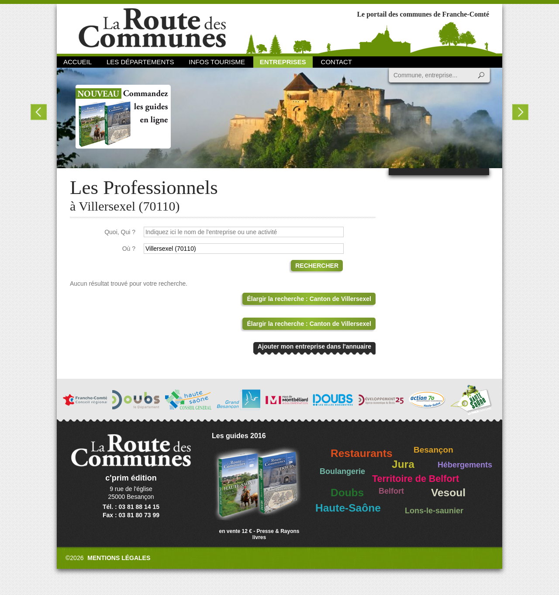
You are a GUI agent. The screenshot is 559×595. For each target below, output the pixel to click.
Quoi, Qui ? (119, 231)
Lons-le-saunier (434, 510)
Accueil (77, 62)
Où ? (128, 248)
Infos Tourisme (217, 62)
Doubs (347, 492)
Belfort (391, 491)
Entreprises (283, 62)
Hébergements (465, 464)
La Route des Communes (152, 28)
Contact (336, 62)
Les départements (140, 62)
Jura (403, 464)
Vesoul (448, 492)
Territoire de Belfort (415, 479)
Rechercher (316, 265)
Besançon (433, 449)
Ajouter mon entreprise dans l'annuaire (314, 346)
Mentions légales (118, 557)
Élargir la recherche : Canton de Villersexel (309, 298)
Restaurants (362, 453)
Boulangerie (342, 471)
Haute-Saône (348, 508)
